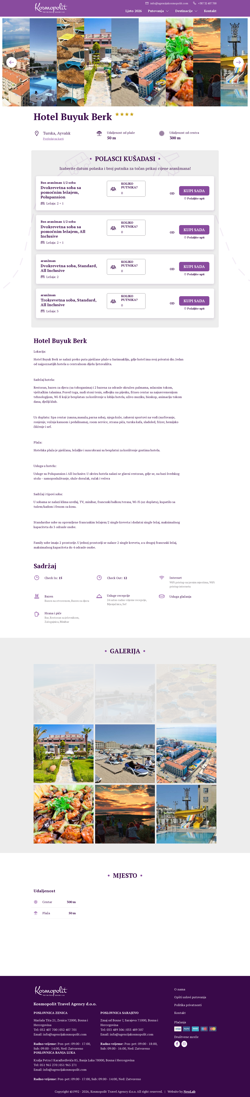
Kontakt (210, 11)
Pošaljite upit (194, 198)
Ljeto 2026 (133, 11)
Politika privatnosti (188, 1005)
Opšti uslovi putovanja (190, 997)
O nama (179, 989)
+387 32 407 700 (204, 3)
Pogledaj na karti (53, 138)
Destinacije (186, 11)
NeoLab (190, 1091)
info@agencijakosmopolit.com (166, 3)
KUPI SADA (194, 190)
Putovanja (158, 11)
